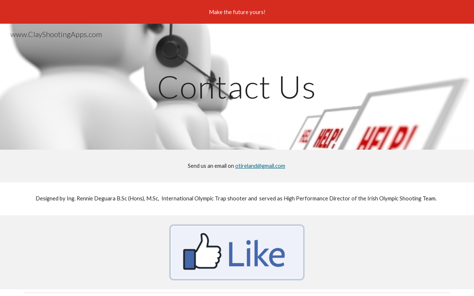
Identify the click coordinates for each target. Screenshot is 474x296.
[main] (237, 86)
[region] (237, 12)
